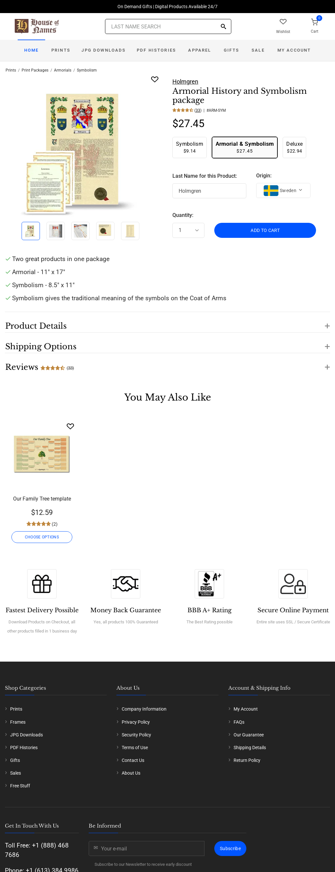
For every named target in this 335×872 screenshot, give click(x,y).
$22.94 (294, 147)
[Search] (223, 27)
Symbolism (87, 70)
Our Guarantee (249, 734)
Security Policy (136, 734)
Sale (258, 50)
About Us (131, 773)
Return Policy (247, 760)
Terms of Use (135, 747)
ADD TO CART (265, 230)
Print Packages (35, 70)
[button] (167, 322)
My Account (294, 50)
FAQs (239, 722)
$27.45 (245, 147)
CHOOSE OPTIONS (42, 537)
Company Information (144, 709)
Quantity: (182, 215)
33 (198, 110)
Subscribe (230, 848)
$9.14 (189, 147)
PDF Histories (156, 50)
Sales (15, 773)
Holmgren (185, 81)
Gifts (231, 50)
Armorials (62, 70)
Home (31, 50)
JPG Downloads (103, 50)
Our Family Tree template (42, 499)
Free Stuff (20, 785)
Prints (60, 50)
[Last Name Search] (168, 26)
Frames (18, 722)
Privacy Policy (136, 722)
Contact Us (133, 760)
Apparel (199, 50)
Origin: (264, 176)
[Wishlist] (70, 426)
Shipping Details (250, 747)
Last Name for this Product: (204, 176)
